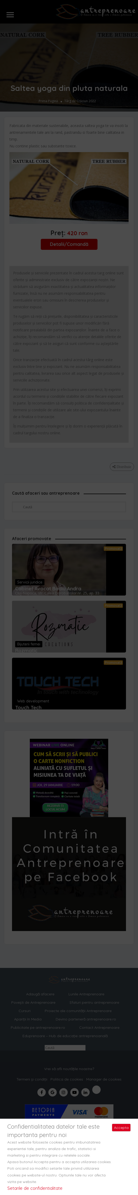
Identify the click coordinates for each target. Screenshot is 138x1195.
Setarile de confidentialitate (34, 1188)
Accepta (121, 1127)
